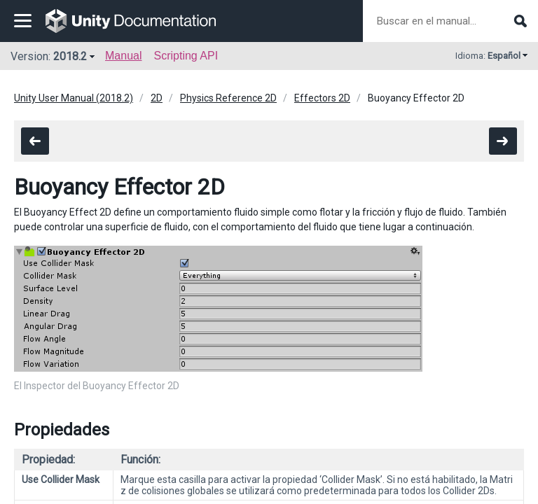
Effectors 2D (322, 98)
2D (157, 98)
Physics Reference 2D (228, 98)
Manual (123, 56)
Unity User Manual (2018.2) (73, 98)
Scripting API (185, 56)
